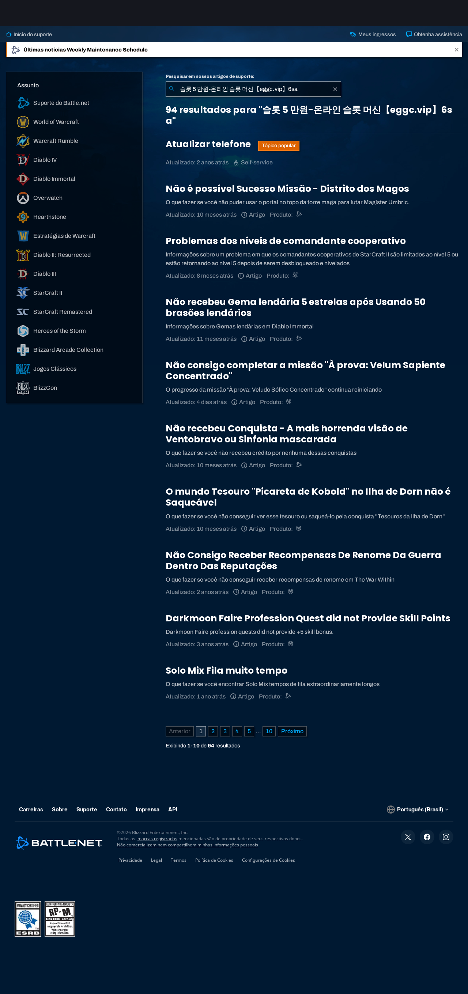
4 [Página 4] (237, 731)
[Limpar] (335, 89)
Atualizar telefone (209, 144)
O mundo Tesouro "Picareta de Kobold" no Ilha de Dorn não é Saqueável (308, 497)
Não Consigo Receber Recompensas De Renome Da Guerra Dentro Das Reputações (303, 560)
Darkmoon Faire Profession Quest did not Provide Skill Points (308, 618)
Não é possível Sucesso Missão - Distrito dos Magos (287, 188)
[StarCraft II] (296, 276)
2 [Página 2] (213, 731)
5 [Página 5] (249, 731)
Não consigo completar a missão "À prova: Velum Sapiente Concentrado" (305, 370)
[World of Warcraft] (289, 402)
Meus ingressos (373, 34)
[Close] (456, 49)
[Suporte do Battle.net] (299, 215)
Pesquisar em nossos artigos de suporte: (210, 76)
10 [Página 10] (269, 731)
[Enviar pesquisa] (171, 89)
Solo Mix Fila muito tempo (226, 670)
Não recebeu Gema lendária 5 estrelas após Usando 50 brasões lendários (296, 307)
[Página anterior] (180, 731)
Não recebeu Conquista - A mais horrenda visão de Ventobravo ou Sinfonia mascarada (287, 434)
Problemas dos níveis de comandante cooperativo (286, 241)
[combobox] (253, 89)
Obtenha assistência (434, 34)
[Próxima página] (292, 731)
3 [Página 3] (225, 731)
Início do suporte (29, 34)
